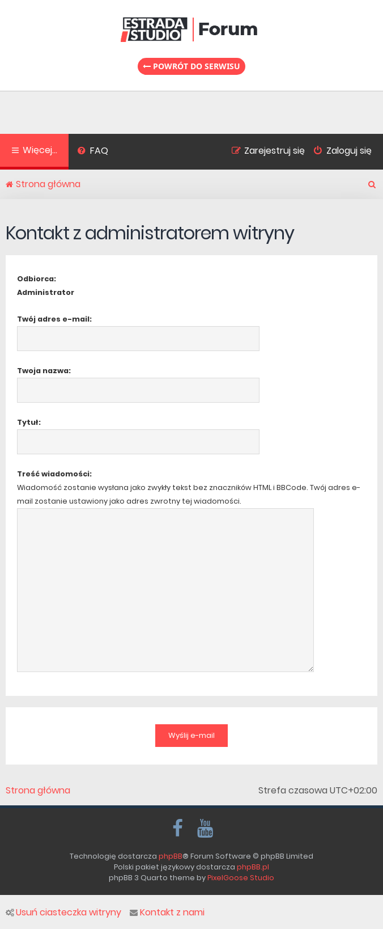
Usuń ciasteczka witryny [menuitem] (63, 912)
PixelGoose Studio (240, 877)
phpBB (170, 856)
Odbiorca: (36, 279)
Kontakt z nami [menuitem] (167, 912)
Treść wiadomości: (54, 474)
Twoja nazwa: (44, 370)
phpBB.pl (253, 867)
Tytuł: (29, 422)
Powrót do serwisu (191, 66)
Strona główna (38, 790)
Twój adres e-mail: (54, 319)
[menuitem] (93, 152)
